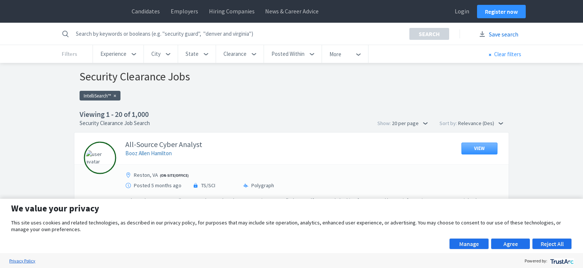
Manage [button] (469, 244)
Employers (184, 11)
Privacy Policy (22, 261)
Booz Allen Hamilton (148, 153)
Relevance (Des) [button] (480, 123)
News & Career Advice (292, 11)
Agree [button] (510, 244)
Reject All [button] (552, 244)
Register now (501, 11)
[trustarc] (561, 261)
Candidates (146, 11)
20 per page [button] (410, 123)
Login (462, 11)
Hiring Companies (232, 11)
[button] (118, 54)
